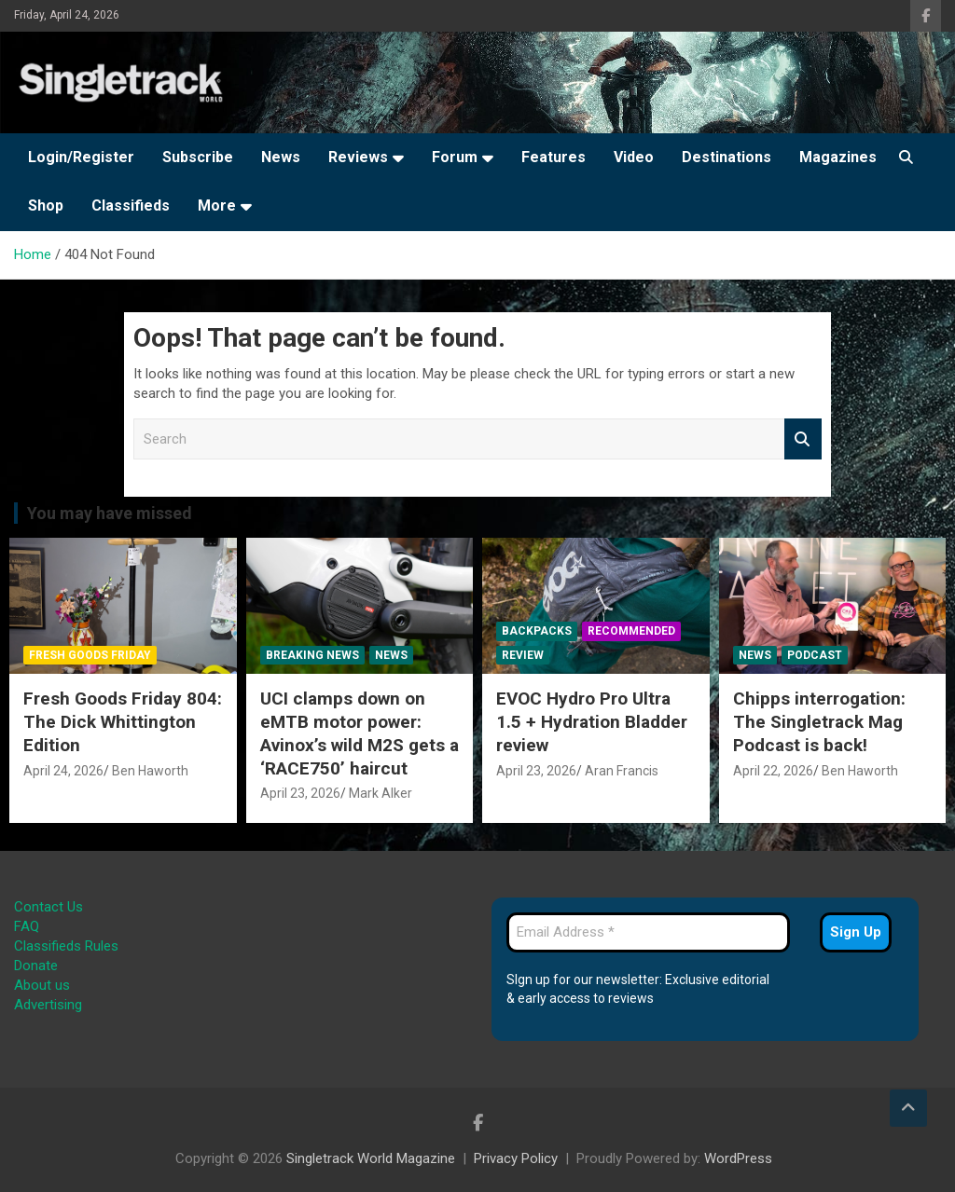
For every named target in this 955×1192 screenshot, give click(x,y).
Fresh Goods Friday (90, 655)
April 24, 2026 (63, 770)
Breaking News (312, 655)
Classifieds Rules (66, 946)
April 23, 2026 (300, 793)
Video (634, 157)
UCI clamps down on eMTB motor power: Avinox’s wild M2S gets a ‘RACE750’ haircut (359, 733)
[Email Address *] (648, 932)
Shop (45, 205)
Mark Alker (380, 793)
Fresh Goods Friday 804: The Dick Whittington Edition (122, 721)
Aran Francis (621, 770)
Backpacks (537, 630)
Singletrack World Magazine (370, 1158)
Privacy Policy (516, 1158)
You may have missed (109, 513)
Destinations (726, 157)
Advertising (48, 1004)
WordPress (738, 1158)
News (280, 157)
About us (42, 985)
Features (553, 157)
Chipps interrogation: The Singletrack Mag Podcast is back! (819, 721)
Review (523, 655)
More (217, 205)
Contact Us (48, 906)
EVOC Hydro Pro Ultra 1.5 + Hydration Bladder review (591, 721)
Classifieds (130, 205)
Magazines (838, 157)
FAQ (26, 926)
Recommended (631, 630)
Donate (36, 965)
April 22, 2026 (773, 770)
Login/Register (81, 157)
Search (803, 439)
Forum (455, 157)
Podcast (814, 655)
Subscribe (197, 157)
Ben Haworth (150, 770)
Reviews (358, 157)
